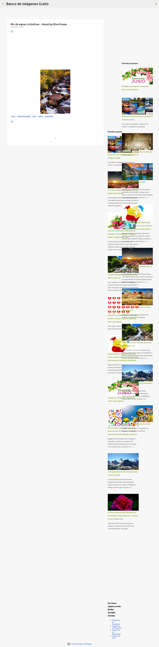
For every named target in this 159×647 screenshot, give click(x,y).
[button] (12, 31)
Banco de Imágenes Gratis (27, 4)
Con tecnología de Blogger (79, 644)
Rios (34, 116)
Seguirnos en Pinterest (117, 627)
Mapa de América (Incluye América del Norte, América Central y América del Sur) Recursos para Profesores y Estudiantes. (137, 226)
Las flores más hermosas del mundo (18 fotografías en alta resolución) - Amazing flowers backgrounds (123, 516)
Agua (13, 116)
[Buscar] (51, 4)
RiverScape (49, 116)
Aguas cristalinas (24, 116)
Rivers (40, 116)
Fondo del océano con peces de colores (136, 424)
